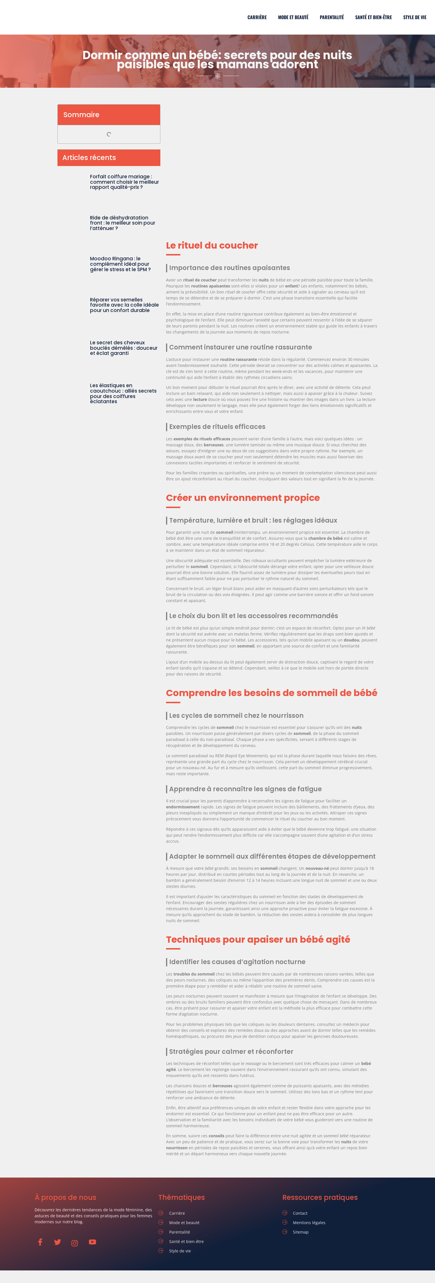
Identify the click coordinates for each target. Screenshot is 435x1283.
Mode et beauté (293, 17)
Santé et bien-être (373, 17)
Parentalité (332, 17)
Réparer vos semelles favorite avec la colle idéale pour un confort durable (124, 305)
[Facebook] (43, 1243)
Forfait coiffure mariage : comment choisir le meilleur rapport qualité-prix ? (124, 182)
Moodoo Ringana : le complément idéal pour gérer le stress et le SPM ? (120, 264)
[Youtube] (95, 1243)
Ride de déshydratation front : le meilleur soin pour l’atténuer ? (122, 223)
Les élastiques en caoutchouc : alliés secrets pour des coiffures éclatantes (123, 393)
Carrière (257, 17)
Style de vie (414, 17)
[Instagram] (77, 1243)
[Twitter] (60, 1243)
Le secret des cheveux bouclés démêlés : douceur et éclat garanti (123, 348)
